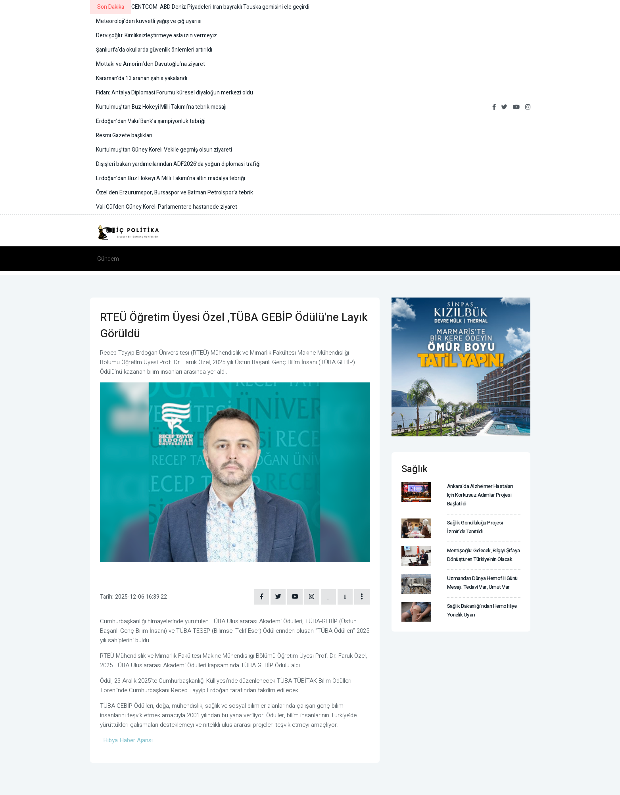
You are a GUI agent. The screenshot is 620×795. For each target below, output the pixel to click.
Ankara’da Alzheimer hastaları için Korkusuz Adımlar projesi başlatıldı (483, 494)
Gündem (108, 258)
